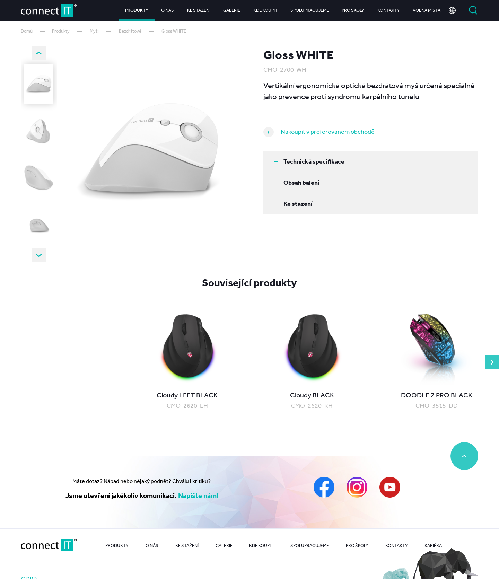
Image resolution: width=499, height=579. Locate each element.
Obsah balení (296, 182)
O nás (167, 10)
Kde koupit (265, 10)
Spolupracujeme (309, 10)
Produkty (136, 10)
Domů (27, 31)
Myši (94, 31)
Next (39, 255)
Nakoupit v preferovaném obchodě (328, 131)
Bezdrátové (130, 31)
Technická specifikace (309, 161)
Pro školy (353, 10)
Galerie (231, 10)
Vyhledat (473, 10)
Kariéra (433, 546)
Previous (39, 53)
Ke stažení (198, 10)
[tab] (370, 161)
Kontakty (388, 10)
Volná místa (426, 10)
